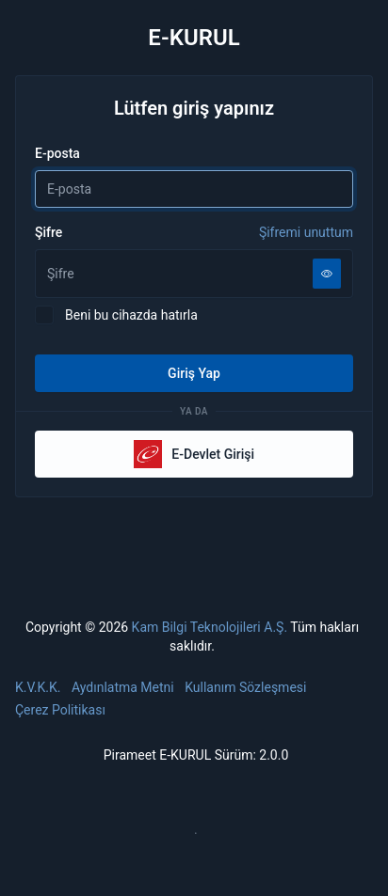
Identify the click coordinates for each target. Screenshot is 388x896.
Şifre (194, 232)
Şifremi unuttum (306, 232)
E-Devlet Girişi (194, 454)
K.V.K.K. (38, 687)
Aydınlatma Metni (123, 687)
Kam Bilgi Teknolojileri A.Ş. (209, 627)
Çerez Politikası (60, 709)
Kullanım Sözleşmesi (245, 687)
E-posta (57, 153)
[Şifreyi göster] (327, 274)
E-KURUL (193, 37)
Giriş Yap (194, 373)
